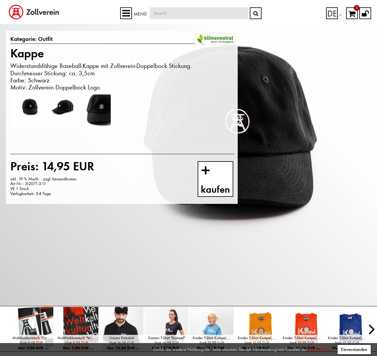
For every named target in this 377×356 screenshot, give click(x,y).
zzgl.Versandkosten (60, 178)
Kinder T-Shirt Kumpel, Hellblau (213, 338)
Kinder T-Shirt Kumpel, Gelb (258, 338)
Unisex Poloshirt (121, 338)
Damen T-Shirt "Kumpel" (166, 338)
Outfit (42, 39)
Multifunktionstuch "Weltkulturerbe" (77, 338)
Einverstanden (354, 349)
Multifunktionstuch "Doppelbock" (32, 338)
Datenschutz (319, 349)
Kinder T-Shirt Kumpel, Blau (348, 338)
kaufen (221, 180)
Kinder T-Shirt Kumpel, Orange (303, 338)
